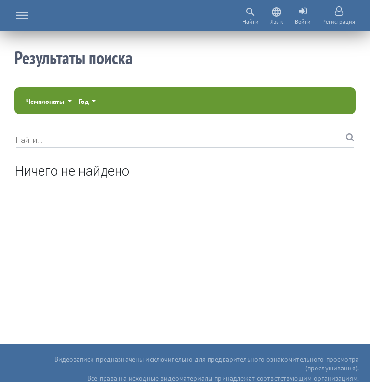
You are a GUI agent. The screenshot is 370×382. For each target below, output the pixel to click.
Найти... (29, 140)
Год (85, 101)
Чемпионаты (46, 101)
